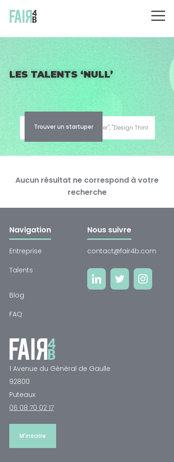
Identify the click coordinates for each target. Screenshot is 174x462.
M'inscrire (32, 436)
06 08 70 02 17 (31, 407)
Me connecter (134, 425)
